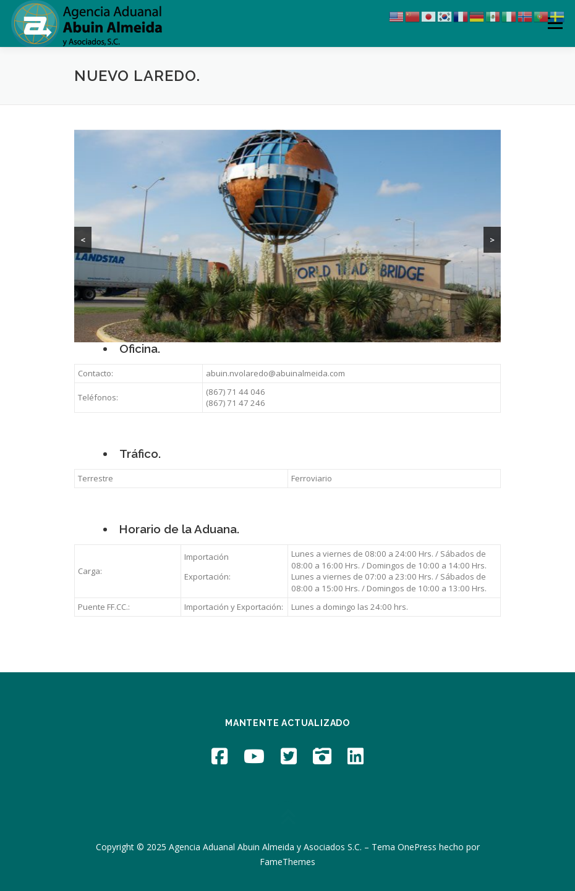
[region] (287, 236)
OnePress (417, 847)
